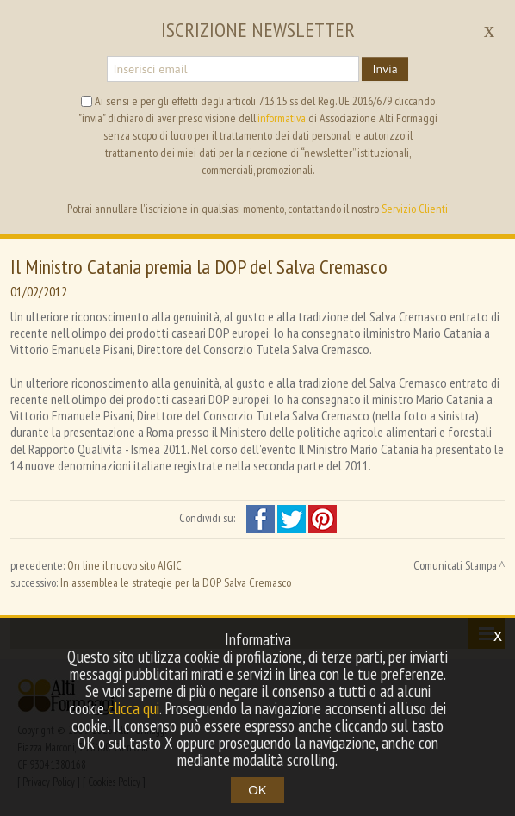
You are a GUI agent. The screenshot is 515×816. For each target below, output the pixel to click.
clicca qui (133, 708)
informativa (282, 118)
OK (257, 789)
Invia (384, 69)
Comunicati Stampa (455, 565)
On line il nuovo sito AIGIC (124, 565)
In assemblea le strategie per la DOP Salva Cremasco (175, 582)
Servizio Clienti (415, 208)
